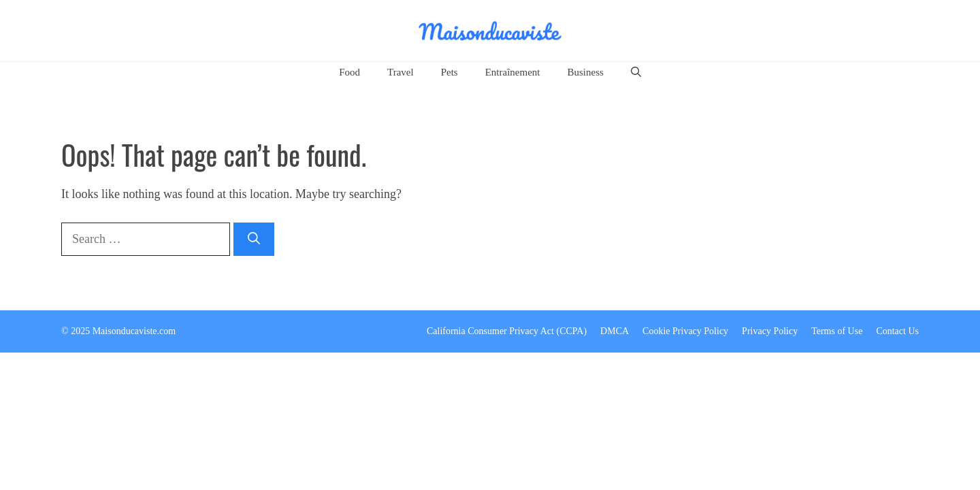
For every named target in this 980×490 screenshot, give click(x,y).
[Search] (253, 239)
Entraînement (512, 72)
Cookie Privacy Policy (685, 331)
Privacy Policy (770, 331)
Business (585, 72)
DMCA (614, 331)
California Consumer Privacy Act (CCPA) (507, 331)
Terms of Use (836, 331)
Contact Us (897, 331)
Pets (449, 72)
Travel (400, 72)
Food (349, 72)
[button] (636, 72)
